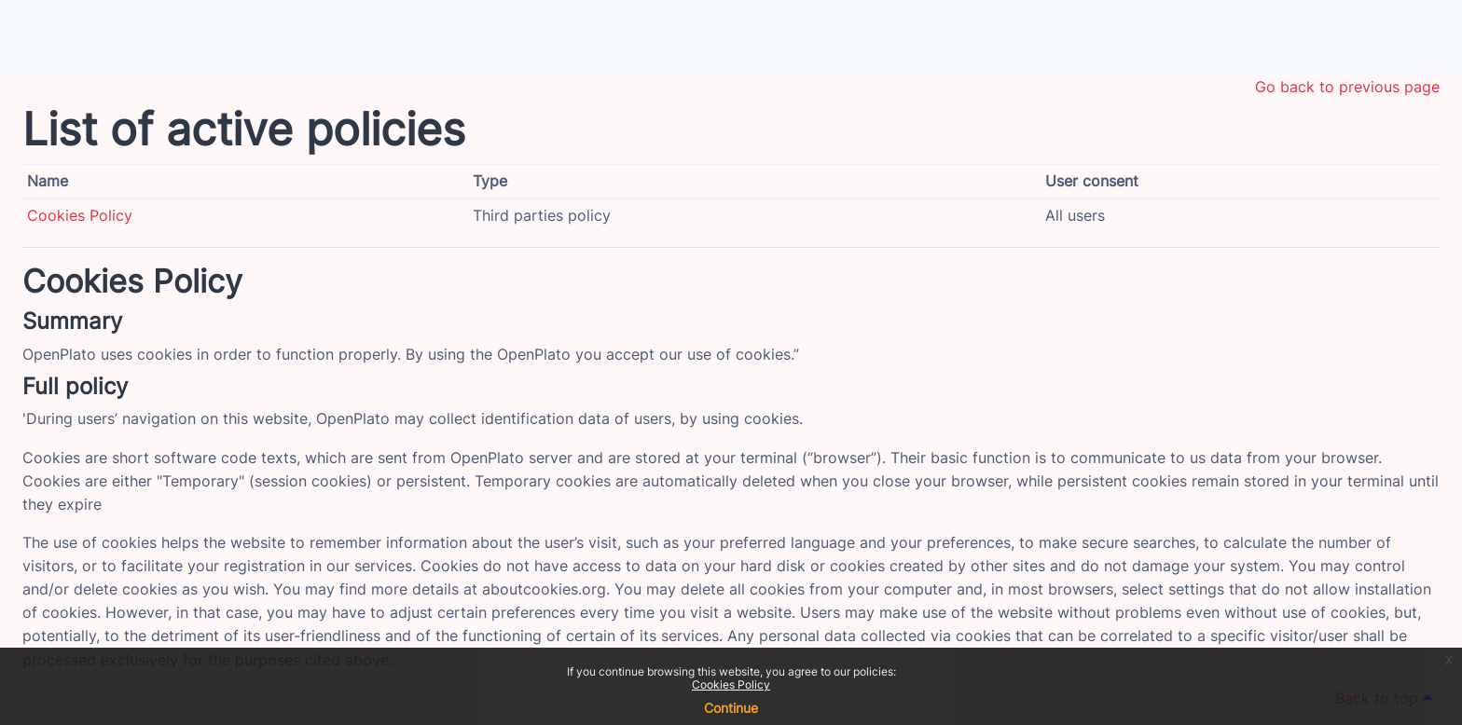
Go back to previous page (1347, 86)
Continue (731, 708)
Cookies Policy (731, 684)
